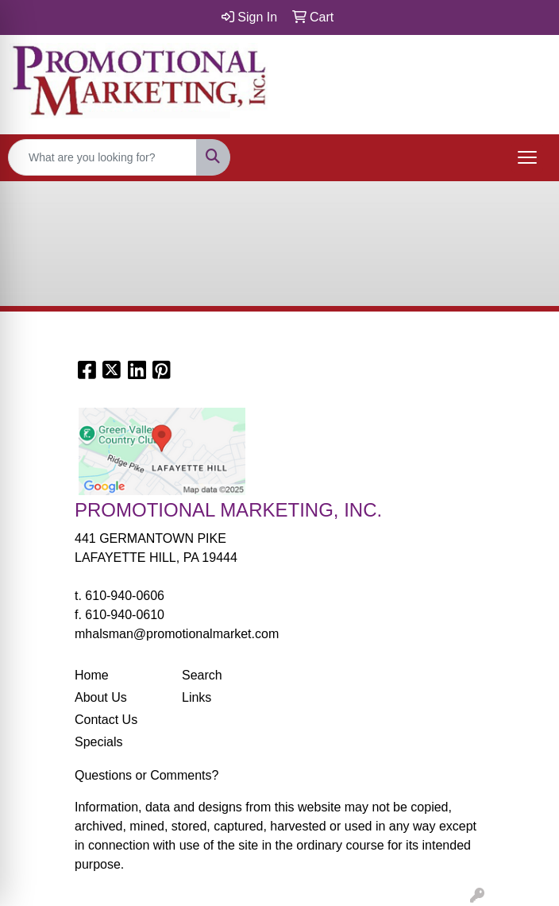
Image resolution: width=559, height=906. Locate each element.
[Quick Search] (102, 157)
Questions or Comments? (146, 775)
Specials (98, 742)
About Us (101, 697)
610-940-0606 (124, 595)
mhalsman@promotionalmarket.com (177, 634)
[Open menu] (527, 157)
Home (92, 675)
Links (196, 697)
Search (202, 675)
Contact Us (106, 719)
